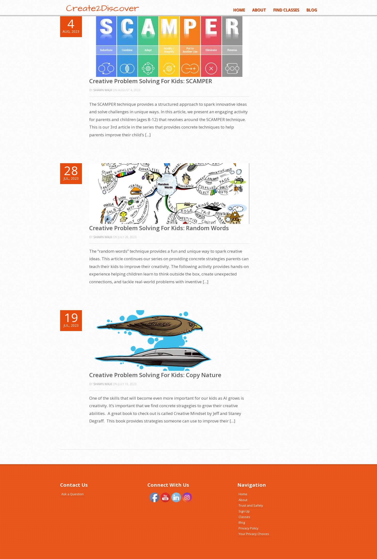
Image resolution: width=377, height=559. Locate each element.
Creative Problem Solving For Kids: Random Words (159, 228)
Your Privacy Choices (254, 534)
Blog (311, 10)
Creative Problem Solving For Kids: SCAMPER (150, 81)
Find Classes (286, 10)
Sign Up (244, 511)
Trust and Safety (251, 505)
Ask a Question (72, 494)
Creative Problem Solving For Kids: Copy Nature (155, 375)
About (259, 10)
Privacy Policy (248, 528)
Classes (244, 517)
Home (239, 10)
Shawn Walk (102, 90)
